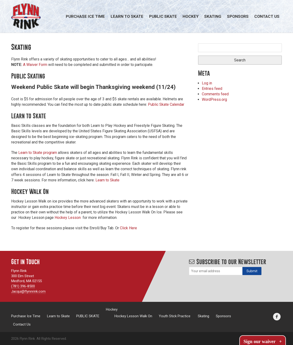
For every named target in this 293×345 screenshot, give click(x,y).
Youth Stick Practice (174, 316)
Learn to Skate (127, 16)
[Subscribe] (251, 271)
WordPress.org (214, 99)
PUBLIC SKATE (163, 16)
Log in (207, 83)
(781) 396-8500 (23, 286)
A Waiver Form (35, 64)
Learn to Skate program (37, 152)
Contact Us (266, 16)
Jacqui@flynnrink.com (28, 291)
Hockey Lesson (68, 217)
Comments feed (215, 94)
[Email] (215, 271)
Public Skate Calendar (166, 104)
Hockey (190, 16)
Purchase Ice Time (85, 16)
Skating (212, 16)
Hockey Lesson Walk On (133, 316)
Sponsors (238, 16)
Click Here (128, 228)
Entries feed (212, 88)
